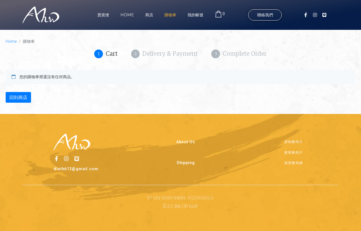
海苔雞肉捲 (293, 162)
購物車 (170, 14)
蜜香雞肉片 (293, 152)
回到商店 (18, 97)
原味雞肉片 (293, 141)
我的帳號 (195, 14)
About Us (185, 141)
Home (127, 14)
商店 (149, 14)
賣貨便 (103, 14)
